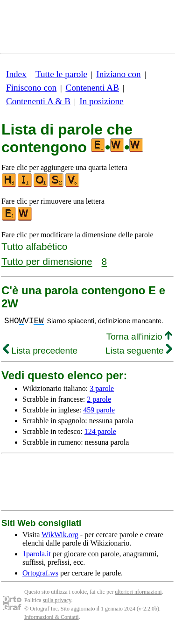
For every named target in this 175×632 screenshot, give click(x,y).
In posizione (101, 101)
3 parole (102, 388)
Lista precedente (40, 350)
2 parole (99, 399)
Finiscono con (31, 87)
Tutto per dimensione (46, 261)
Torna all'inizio (139, 336)
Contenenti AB (92, 87)
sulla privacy (57, 600)
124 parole (100, 431)
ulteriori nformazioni (138, 592)
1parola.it (36, 554)
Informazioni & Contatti (51, 617)
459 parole (99, 410)
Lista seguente (138, 350)
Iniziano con (118, 74)
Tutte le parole (61, 74)
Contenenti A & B (38, 101)
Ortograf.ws (40, 573)
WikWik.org (60, 535)
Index (16, 74)
